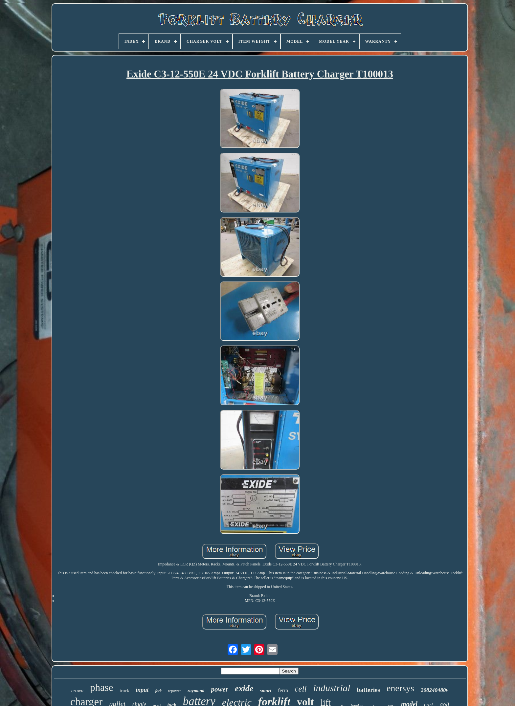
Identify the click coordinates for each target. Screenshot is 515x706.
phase (101, 687)
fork (158, 691)
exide (244, 688)
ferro (283, 690)
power (219, 689)
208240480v (434, 690)
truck (124, 690)
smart (265, 690)
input (142, 690)
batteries (368, 689)
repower (174, 691)
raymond (196, 690)
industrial (331, 688)
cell (300, 688)
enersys (400, 688)
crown (77, 690)
